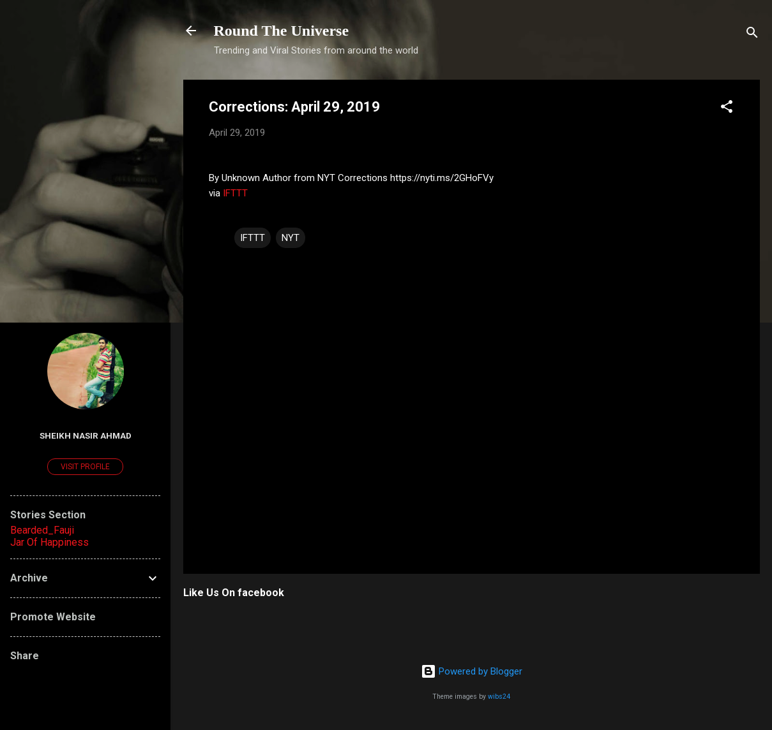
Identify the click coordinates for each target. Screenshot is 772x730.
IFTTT (235, 193)
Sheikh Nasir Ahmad (86, 435)
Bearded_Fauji (42, 530)
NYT (290, 238)
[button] (726, 109)
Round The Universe (281, 30)
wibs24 (499, 696)
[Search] (752, 34)
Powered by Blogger (471, 671)
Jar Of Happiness (49, 542)
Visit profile (85, 466)
